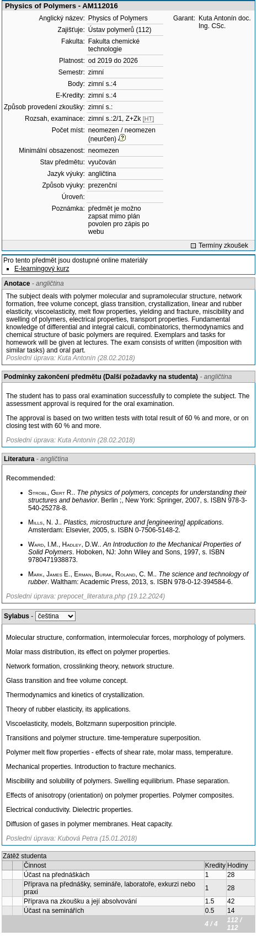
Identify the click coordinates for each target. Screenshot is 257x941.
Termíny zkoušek (223, 245)
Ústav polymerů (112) (120, 30)
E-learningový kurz (41, 268)
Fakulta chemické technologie (114, 45)
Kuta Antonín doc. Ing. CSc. (225, 22)
